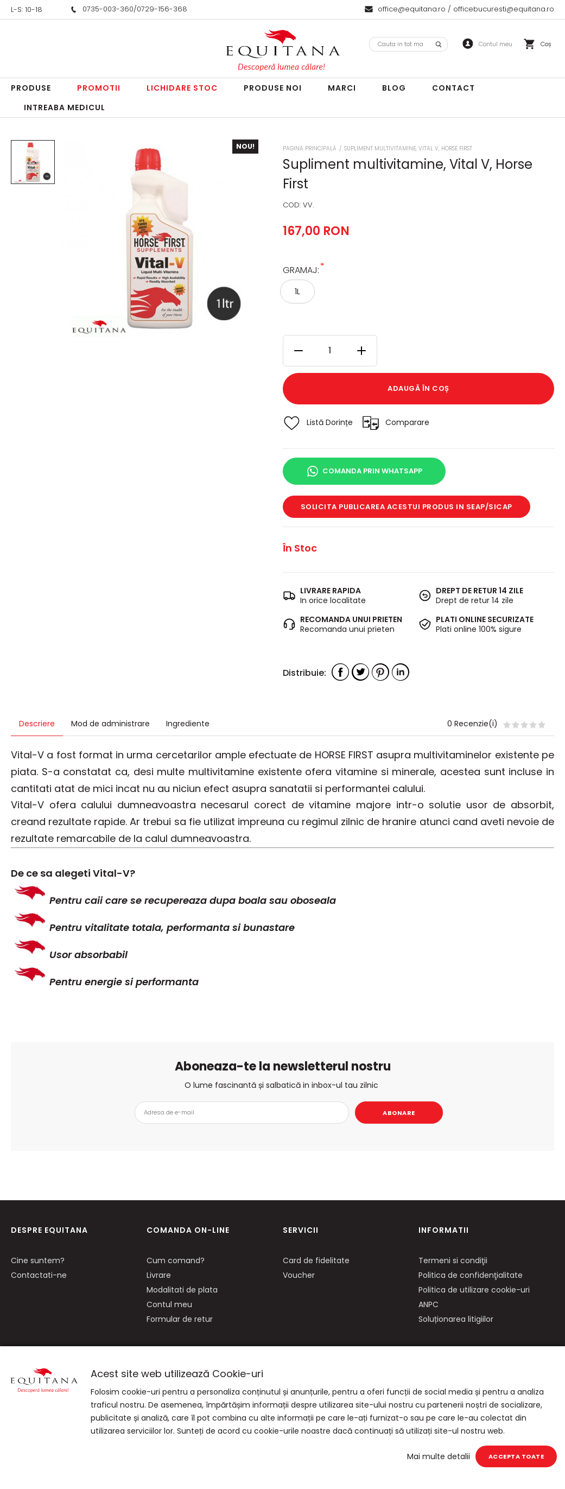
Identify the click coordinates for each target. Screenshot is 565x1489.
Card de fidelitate (316, 1260)
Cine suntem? (38, 1260)
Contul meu (169, 1304)
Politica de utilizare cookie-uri (474, 1289)
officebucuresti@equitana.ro (503, 9)
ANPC (428, 1304)
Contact (453, 88)
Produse (31, 88)
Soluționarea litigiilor (455, 1319)
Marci (342, 88)
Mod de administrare (110, 723)
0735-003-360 (108, 9)
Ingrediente (188, 723)
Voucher (299, 1275)
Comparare (407, 422)
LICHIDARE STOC (182, 88)
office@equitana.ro (412, 9)
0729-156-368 (162, 9)
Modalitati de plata (182, 1289)
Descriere (37, 723)
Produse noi (273, 88)
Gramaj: (301, 269)
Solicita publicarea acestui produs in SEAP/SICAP (406, 507)
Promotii (98, 88)
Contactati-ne (39, 1275)
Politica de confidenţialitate (470, 1275)
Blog (394, 88)
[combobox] (408, 44)
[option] (159, 239)
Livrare (159, 1275)
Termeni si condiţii (452, 1260)
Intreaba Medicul (64, 107)
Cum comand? (176, 1260)
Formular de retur (180, 1319)
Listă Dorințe (330, 422)
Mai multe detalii (438, 1456)
